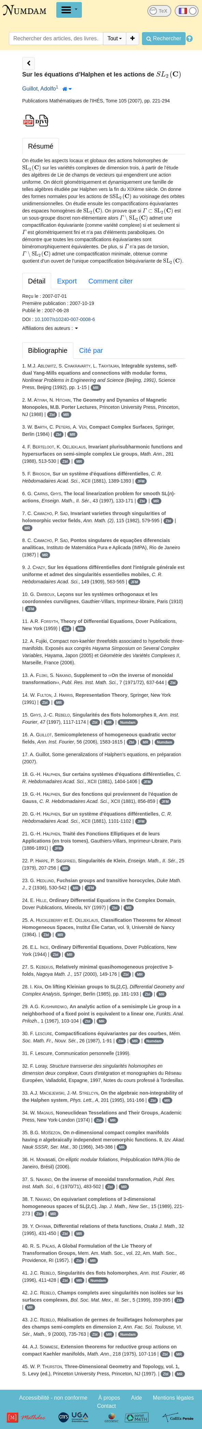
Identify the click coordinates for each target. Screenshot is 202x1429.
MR (95, 388)
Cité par (91, 350)
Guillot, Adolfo (39, 89)
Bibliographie (48, 350)
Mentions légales (173, 1398)
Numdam (127, 722)
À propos (109, 1398)
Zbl (52, 415)
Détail (36, 281)
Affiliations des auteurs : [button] (50, 328)
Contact (106, 1406)
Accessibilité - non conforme (53, 1398)
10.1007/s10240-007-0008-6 (65, 319)
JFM (141, 481)
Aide (136, 1398)
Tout (112, 38)
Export (67, 281)
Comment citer (110, 281)
